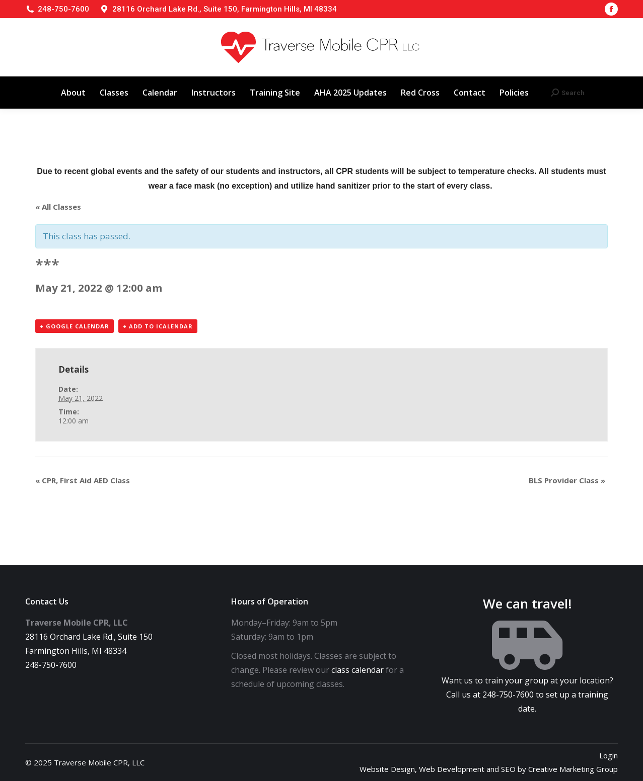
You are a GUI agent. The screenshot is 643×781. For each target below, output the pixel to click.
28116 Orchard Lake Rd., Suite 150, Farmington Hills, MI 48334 (224, 9)
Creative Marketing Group (573, 769)
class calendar (357, 669)
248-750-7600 (63, 9)
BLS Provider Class (567, 480)
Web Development (451, 769)
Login (608, 755)
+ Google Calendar (74, 326)
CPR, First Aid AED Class (82, 480)
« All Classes (58, 207)
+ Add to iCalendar (158, 326)
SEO (508, 769)
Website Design (387, 769)
